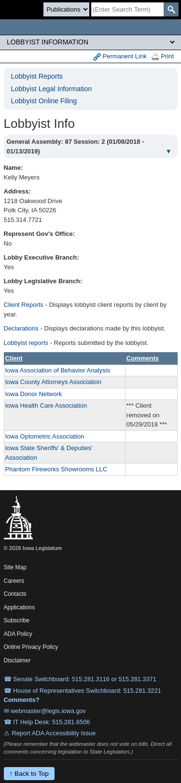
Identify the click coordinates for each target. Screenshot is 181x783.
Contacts (15, 594)
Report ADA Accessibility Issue (54, 733)
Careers (14, 580)
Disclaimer (17, 660)
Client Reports (23, 304)
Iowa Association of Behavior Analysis (58, 370)
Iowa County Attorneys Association (53, 381)
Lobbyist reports (26, 342)
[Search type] (66, 9)
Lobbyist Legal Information (51, 89)
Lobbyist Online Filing (44, 101)
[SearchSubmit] (171, 9)
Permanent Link (120, 57)
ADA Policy (18, 634)
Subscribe (16, 620)
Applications (19, 607)
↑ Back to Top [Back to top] (29, 773)
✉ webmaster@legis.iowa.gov (45, 710)
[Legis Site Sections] (90, 42)
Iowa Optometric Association (44, 436)
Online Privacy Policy (31, 647)
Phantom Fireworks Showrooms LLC (56, 469)
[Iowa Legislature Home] (90, 27)
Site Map (15, 567)
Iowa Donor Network (33, 394)
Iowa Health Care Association (46, 405)
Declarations (21, 328)
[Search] (127, 9)
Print (163, 57)
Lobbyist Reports (37, 76)
